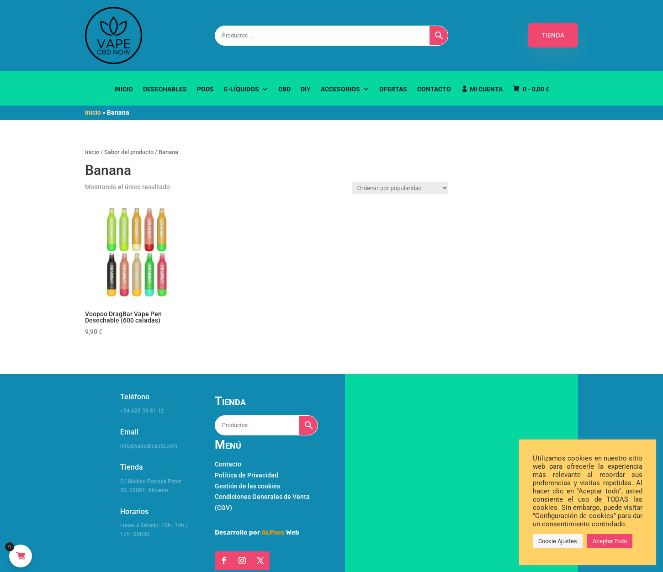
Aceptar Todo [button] (610, 541)
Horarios (134, 511)
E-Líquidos (241, 89)
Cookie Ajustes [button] (557, 541)
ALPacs (273, 532)
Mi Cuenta (486, 89)
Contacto (434, 89)
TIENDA (553, 35)
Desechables (165, 89)
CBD (284, 89)
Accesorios (340, 89)
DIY (306, 89)
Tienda (131, 467)
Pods (205, 89)
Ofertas (393, 89)
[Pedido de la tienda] (400, 188)
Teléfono (134, 396)
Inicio (123, 89)
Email (129, 432)
